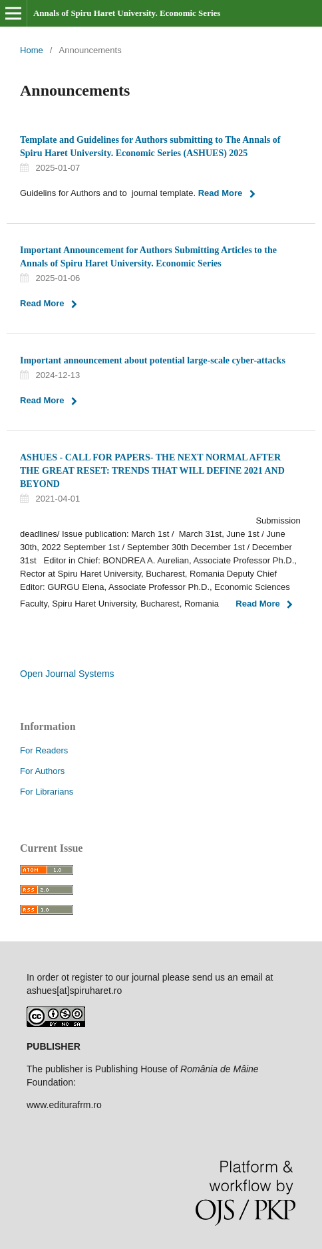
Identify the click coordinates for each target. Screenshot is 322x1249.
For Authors (42, 771)
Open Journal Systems (67, 673)
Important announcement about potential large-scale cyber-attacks (152, 360)
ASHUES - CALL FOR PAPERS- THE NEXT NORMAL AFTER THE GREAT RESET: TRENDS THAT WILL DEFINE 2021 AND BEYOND (152, 470)
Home (31, 50)
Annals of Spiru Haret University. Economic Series (126, 13)
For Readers (44, 750)
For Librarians (46, 792)
